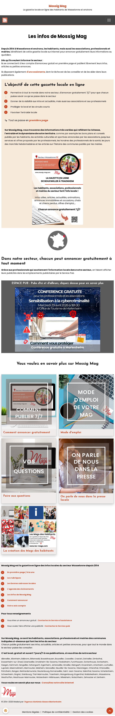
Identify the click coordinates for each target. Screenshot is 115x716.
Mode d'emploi (71, 432)
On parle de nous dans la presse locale (83, 498)
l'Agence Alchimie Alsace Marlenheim (42, 701)
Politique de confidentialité (55, 712)
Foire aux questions (16, 496)
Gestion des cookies (83, 712)
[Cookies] (6, 711)
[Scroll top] (109, 710)
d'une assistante (35, 71)
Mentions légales (30, 712)
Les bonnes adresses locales (21, 583)
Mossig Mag (57, 6)
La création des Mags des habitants (28, 550)
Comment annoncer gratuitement (26, 432)
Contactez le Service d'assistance (55, 620)
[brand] (5, 20)
